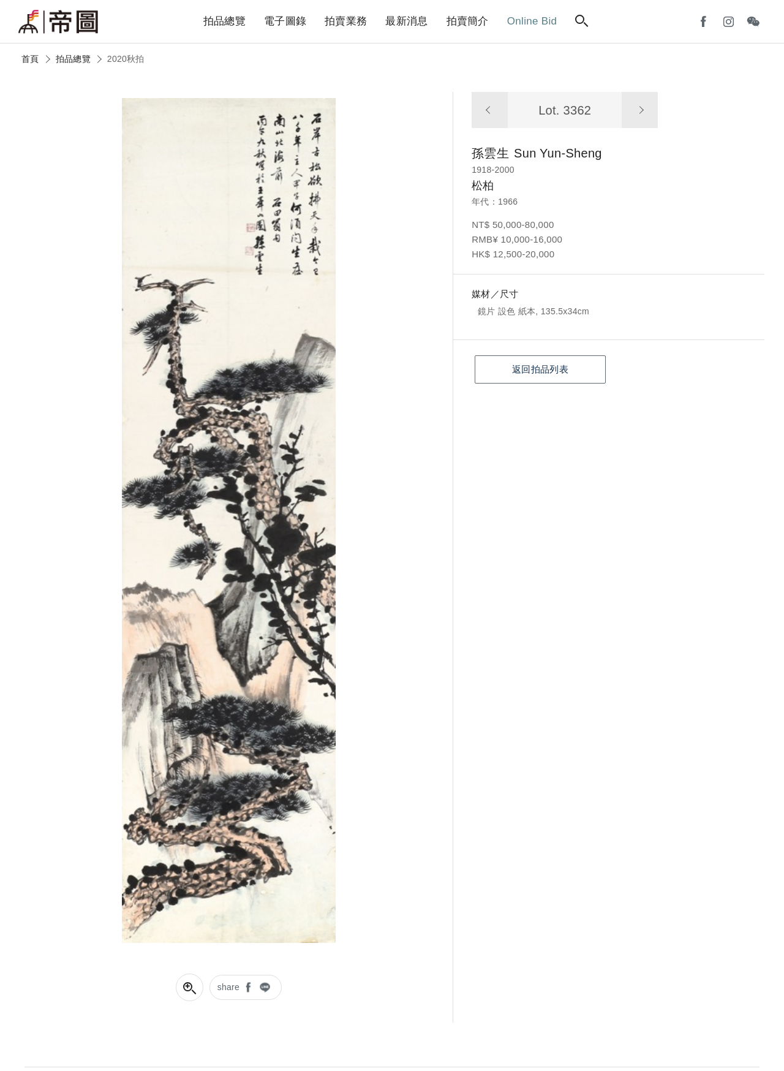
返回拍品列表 (540, 369)
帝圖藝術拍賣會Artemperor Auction (58, 22)
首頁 (30, 59)
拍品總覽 (73, 59)
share (228, 987)
